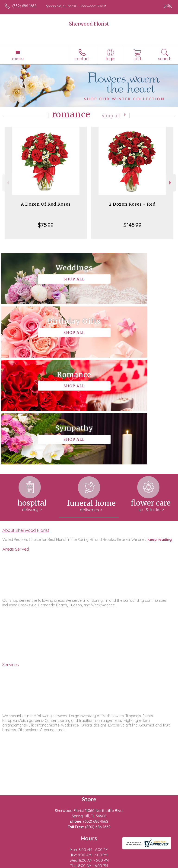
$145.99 (132, 224)
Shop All (111, 115)
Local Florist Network (78, 864)
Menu (18, 58)
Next (171, 182)
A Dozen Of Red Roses (46, 204)
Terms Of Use (17, 864)
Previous (7, 182)
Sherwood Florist (89, 24)
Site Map (106, 864)
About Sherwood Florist (25, 423)
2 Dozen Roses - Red (132, 204)
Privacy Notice (45, 864)
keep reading (160, 432)
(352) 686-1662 (24, 5)
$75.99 (46, 224)
